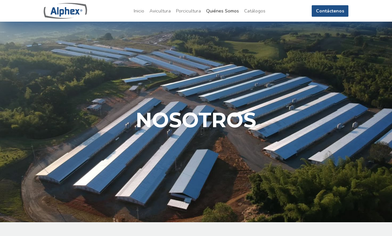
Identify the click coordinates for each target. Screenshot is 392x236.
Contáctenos (330, 11)
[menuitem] (139, 11)
